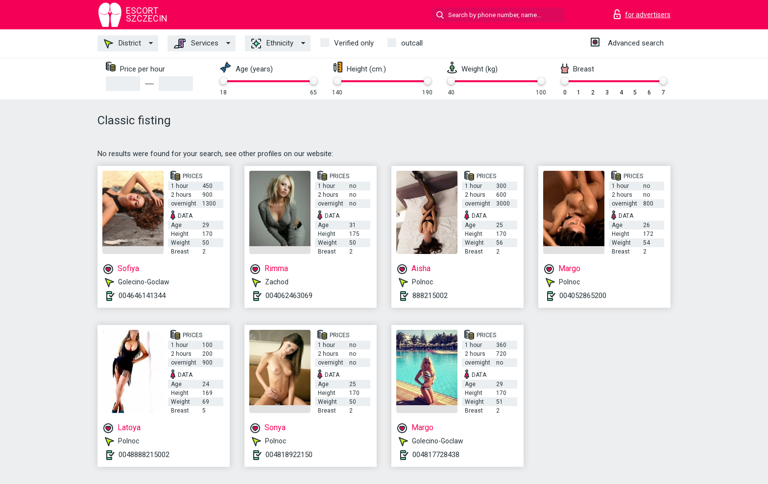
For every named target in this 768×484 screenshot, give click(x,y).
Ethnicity (272, 43)
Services (196, 43)
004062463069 (288, 295)
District (122, 43)
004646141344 (142, 295)
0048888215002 (144, 454)
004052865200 (582, 295)
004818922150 (288, 454)
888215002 (430, 295)
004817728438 (435, 454)
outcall (412, 43)
